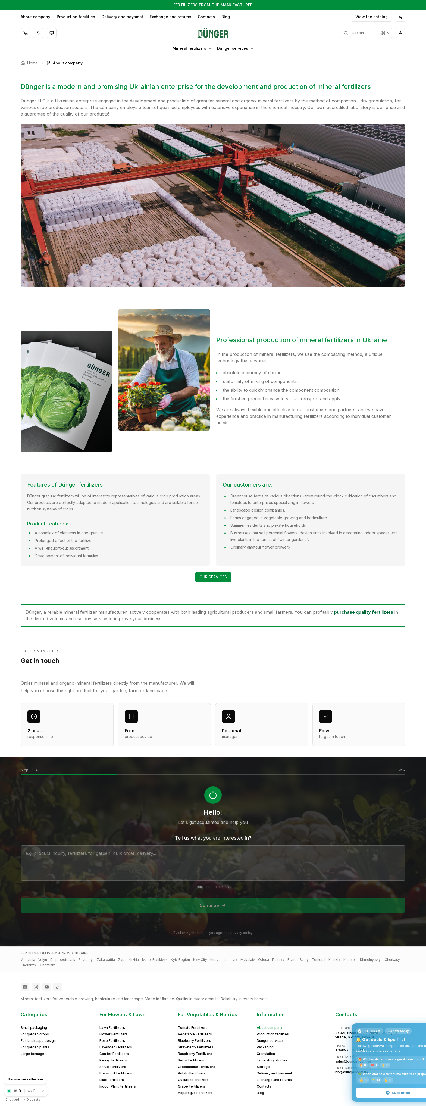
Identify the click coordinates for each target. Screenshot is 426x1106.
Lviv (234, 960)
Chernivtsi (29, 965)
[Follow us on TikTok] (57, 987)
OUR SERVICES (213, 577)
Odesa (263, 960)
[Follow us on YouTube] (46, 987)
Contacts (206, 16)
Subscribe (376, 1093)
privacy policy (241, 933)
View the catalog (371, 16)
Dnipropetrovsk (62, 960)
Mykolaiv (247, 960)
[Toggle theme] (52, 33)
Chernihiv (47, 965)
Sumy (304, 960)
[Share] (400, 17)
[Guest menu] (400, 33)
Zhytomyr (86, 960)
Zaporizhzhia (128, 960)
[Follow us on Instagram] (36, 987)
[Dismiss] (43, 1091)
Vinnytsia (28, 960)
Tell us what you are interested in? (213, 838)
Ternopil (318, 960)
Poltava (278, 960)
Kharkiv (334, 960)
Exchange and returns (170, 16)
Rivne (291, 960)
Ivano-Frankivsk (155, 960)
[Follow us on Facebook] (25, 987)
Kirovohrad (219, 960)
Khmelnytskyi (370, 960)
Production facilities (76, 16)
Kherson (350, 960)
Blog (225, 16)
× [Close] (415, 1030)
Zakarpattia (106, 960)
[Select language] (38, 33)
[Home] (213, 33)
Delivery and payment (122, 16)
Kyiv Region (180, 960)
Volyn (42, 960)
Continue (213, 905)
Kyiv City (200, 960)
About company (35, 16)
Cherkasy (392, 960)
